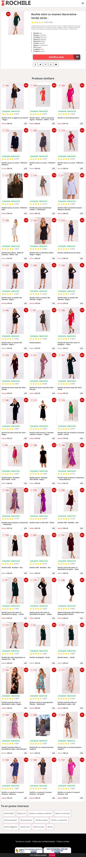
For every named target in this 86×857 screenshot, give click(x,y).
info (25, 123)
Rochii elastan (26, 820)
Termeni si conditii (23, 841)
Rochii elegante (10, 827)
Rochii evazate (42, 820)
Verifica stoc (64, 57)
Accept (52, 855)
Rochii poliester (10, 820)
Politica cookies (63, 841)
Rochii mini (25, 827)
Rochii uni (21, 813)
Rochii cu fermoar (62, 813)
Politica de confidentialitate (43, 841)
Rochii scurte (38, 827)
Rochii (50, 827)
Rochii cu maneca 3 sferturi (40, 813)
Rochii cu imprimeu (59, 820)
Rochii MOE (9, 813)
